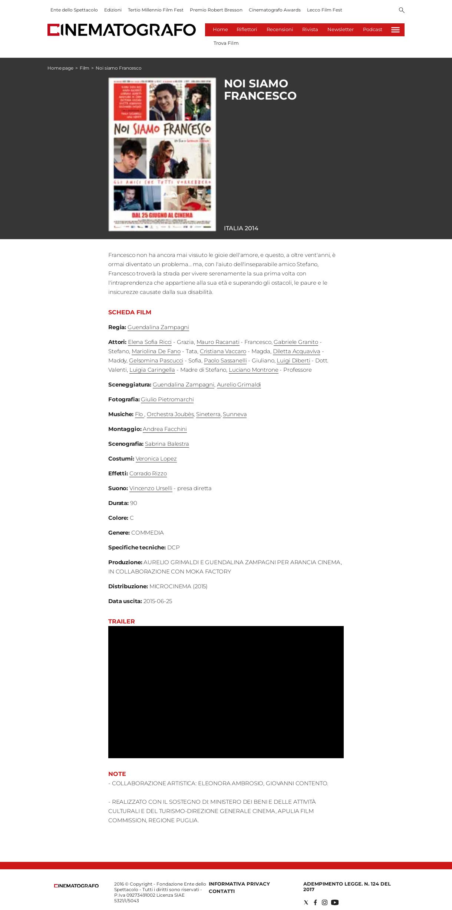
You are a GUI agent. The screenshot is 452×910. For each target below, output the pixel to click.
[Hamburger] (395, 30)
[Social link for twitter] (306, 902)
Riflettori (247, 29)
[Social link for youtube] (335, 902)
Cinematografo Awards (275, 10)
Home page (60, 68)
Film (85, 68)
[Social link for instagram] (324, 902)
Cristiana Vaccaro (223, 351)
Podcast (372, 29)
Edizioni (113, 10)
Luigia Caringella (152, 369)
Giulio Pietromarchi (167, 399)
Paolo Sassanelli (225, 360)
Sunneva (235, 414)
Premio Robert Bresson (216, 10)
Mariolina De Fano (156, 351)
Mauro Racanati (218, 341)
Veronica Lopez (156, 458)
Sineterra (208, 414)
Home (220, 29)
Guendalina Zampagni (158, 327)
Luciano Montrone (253, 369)
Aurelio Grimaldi (239, 384)
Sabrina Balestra (167, 443)
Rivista (310, 29)
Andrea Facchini (165, 428)
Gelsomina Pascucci (156, 360)
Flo (139, 414)
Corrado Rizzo (148, 473)
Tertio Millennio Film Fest (156, 10)
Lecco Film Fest (324, 10)
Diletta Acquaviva (296, 351)
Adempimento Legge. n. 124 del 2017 (347, 886)
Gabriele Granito (296, 341)
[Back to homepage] (76, 886)
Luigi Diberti (293, 360)
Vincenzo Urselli (150, 488)
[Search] (402, 10)
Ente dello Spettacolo (74, 10)
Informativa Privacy (239, 884)
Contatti (222, 891)
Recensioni (280, 29)
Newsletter (340, 29)
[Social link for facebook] (315, 902)
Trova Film (226, 43)
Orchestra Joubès (170, 414)
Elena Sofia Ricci (150, 341)
